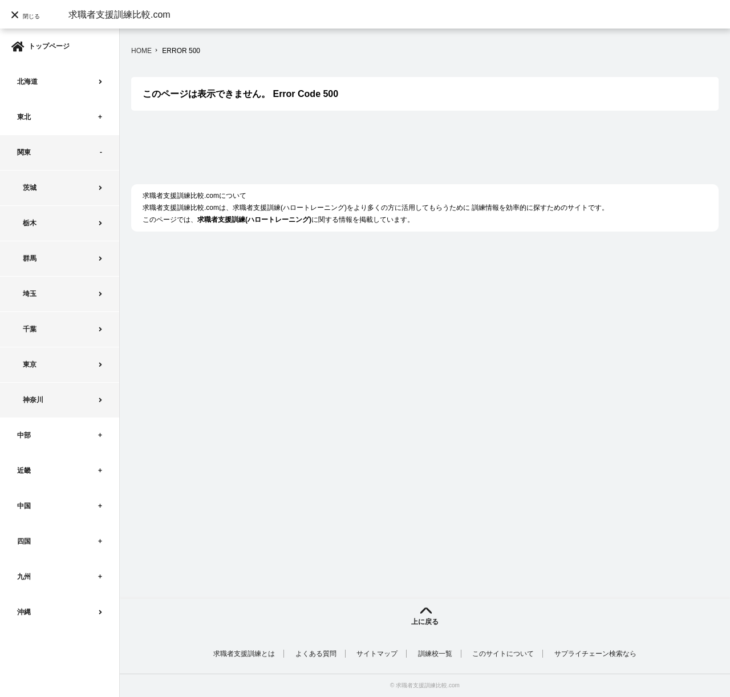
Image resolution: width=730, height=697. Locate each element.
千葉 (29, 329)
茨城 (29, 188)
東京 (29, 364)
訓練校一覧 (435, 654)
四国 (24, 541)
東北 (24, 117)
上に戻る (425, 622)
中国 (24, 506)
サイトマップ (377, 654)
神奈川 (33, 400)
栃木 (29, 223)
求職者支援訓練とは (244, 654)
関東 (24, 152)
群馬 (29, 258)
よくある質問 (315, 654)
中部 (24, 435)
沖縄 (24, 612)
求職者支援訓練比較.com (119, 14)
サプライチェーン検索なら (595, 654)
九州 (24, 577)
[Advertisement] (338, 153)
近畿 (24, 471)
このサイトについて (503, 654)
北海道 (27, 82)
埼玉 (29, 294)
